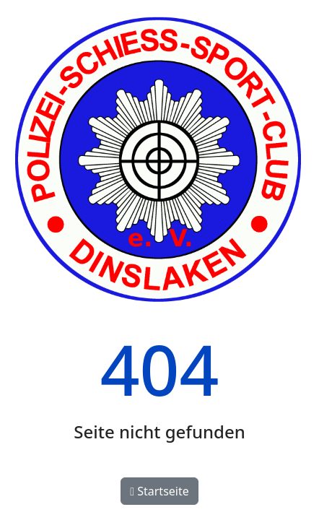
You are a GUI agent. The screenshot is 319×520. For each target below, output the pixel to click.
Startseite (159, 491)
